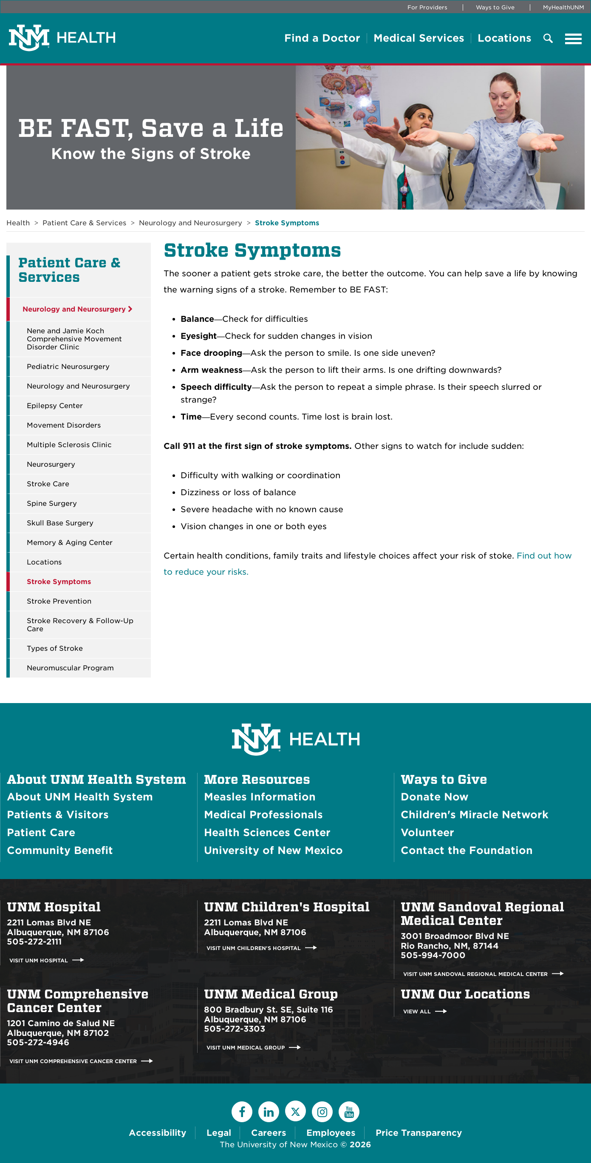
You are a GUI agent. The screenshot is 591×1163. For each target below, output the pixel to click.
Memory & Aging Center (70, 543)
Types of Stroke (55, 648)
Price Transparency (419, 1133)
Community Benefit (60, 850)
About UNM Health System (96, 779)
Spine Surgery (52, 503)
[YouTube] (349, 1111)
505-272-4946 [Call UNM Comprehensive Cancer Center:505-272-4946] (38, 1042)
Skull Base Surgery (60, 523)
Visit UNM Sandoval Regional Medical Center (475, 973)
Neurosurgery (51, 464)
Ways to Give (495, 7)
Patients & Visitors (58, 814)
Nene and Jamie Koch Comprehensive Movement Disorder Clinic (74, 339)
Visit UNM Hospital (38, 960)
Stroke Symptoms (287, 223)
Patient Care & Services (84, 223)
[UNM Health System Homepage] (295, 715)
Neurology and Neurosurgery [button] (78, 309)
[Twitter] (295, 1111)
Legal (218, 1133)
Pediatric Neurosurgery (68, 367)
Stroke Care (48, 484)
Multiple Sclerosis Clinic (69, 445)
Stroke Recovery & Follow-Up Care (80, 625)
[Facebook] (242, 1111)
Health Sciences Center (267, 832)
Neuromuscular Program (70, 668)
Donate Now (435, 797)
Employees (331, 1133)
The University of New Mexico (279, 1144)
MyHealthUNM (563, 7)
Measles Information (260, 797)
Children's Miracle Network (475, 814)
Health (18, 223)
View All (417, 1011)
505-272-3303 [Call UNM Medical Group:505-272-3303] (234, 1029)
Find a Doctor (322, 38)
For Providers (427, 7)
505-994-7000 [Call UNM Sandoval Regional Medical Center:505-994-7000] (433, 955)
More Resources (257, 779)
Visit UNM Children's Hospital (253, 948)
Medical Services (418, 38)
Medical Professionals (263, 814)
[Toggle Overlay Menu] (548, 39)
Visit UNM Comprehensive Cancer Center (73, 1061)
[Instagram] (322, 1111)
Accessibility (158, 1133)
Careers (268, 1133)
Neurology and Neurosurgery (190, 223)
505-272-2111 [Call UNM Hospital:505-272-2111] (34, 942)
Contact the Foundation (467, 850)
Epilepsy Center (55, 406)
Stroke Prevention (59, 601)
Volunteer (427, 832)
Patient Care (41, 832)
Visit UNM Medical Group (245, 1047)
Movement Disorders (64, 425)
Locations (505, 38)
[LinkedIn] (268, 1111)
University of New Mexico (273, 850)
